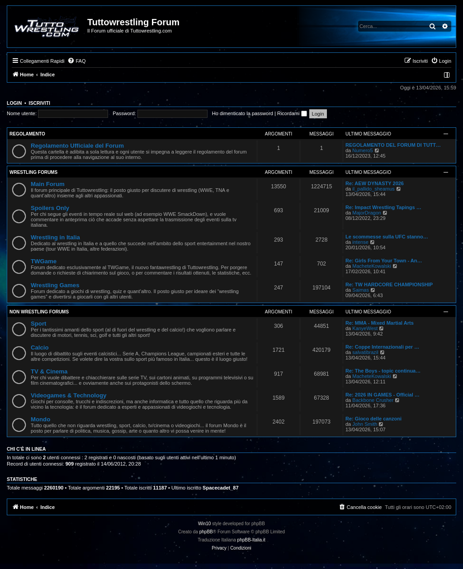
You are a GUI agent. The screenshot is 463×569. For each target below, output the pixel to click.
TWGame (44, 261)
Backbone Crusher (372, 400)
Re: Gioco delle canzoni (373, 418)
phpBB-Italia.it (251, 539)
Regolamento (27, 133)
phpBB (206, 531)
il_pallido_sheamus (373, 188)
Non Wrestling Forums (39, 311)
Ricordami (292, 113)
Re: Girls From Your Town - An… (383, 260)
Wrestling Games (55, 285)
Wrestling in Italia (55, 237)
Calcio (40, 347)
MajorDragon (366, 212)
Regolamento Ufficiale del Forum (77, 145)
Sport (38, 323)
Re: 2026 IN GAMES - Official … (382, 394)
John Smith (364, 424)
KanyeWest (365, 328)
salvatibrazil (365, 352)
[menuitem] (76, 61)
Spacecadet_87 (221, 487)
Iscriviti (39, 103)
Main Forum (48, 184)
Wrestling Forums (33, 172)
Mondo (40, 419)
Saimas (360, 290)
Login (14, 103)
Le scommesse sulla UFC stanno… (386, 236)
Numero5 (362, 150)
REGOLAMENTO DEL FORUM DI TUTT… (393, 145)
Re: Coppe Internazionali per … (382, 347)
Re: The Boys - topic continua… (382, 370)
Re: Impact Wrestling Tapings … (383, 207)
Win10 (204, 523)
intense (360, 242)
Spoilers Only (50, 208)
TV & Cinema (49, 371)
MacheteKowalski (371, 266)
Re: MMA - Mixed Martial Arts (379, 323)
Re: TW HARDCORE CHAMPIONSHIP (389, 284)
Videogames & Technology (68, 395)
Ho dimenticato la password (242, 113)
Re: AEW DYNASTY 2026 (374, 183)
